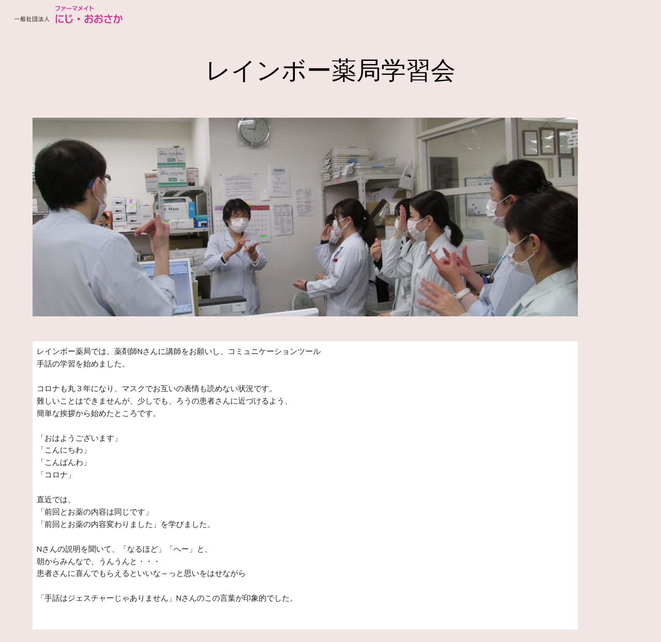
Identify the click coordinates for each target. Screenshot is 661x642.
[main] (330, 68)
